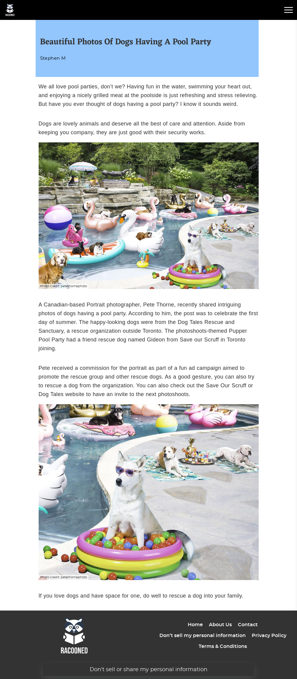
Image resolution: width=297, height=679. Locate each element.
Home (195, 624)
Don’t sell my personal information (202, 635)
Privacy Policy (269, 635)
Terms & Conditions (223, 646)
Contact (248, 624)
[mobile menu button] (289, 10)
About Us (220, 624)
